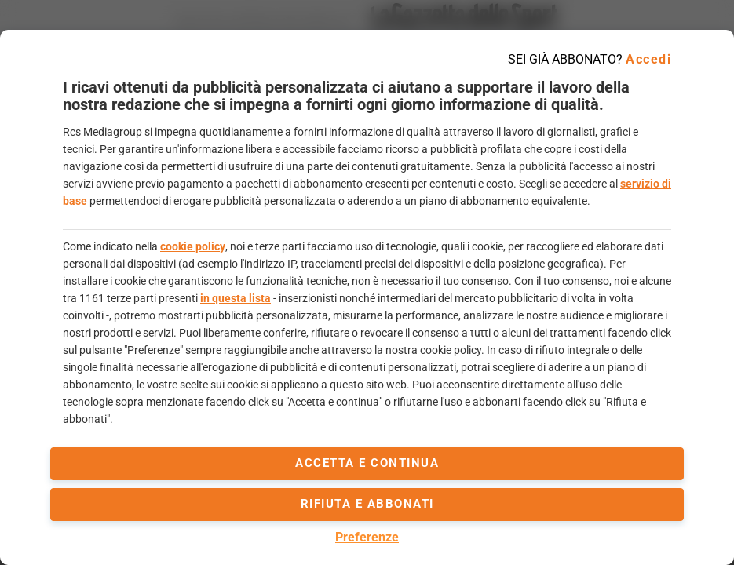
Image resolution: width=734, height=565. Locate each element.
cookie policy (192, 246)
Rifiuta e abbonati (367, 504)
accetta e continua (367, 463)
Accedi (648, 59)
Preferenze (367, 537)
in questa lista (235, 298)
